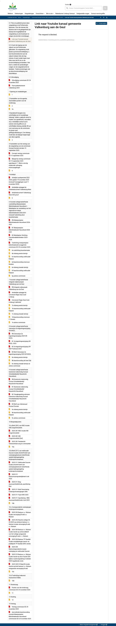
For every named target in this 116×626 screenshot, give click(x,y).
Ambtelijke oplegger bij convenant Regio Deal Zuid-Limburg (17, 295)
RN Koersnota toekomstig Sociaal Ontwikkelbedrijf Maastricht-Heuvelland (18, 381)
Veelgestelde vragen (82, 13)
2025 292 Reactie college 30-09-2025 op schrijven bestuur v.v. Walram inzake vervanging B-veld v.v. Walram (19, 523)
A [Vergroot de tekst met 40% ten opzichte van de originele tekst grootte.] (106, 17)
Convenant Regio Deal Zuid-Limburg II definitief (19, 301)
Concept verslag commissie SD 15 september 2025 (19, 154)
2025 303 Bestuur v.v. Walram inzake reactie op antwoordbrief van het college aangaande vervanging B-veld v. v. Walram (20, 533)
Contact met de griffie (98, 13)
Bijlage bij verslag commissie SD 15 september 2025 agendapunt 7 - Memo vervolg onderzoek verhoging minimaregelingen (19, 163)
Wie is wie (49, 13)
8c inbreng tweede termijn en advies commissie (19, 365)
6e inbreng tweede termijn (18, 267)
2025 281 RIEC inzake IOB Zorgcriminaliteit (18, 432)
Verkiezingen (19, 13)
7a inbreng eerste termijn (18, 305)
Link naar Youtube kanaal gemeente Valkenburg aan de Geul (20, 40)
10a (11, 447)
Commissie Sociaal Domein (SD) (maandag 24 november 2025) (47, 17)
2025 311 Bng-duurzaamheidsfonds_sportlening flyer (19, 484)
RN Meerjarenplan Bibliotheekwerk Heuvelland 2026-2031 (19, 222)
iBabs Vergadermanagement (89, 624)
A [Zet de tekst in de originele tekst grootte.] (100, 17)
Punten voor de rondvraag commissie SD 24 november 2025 (19, 589)
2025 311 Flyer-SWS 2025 (18, 495)
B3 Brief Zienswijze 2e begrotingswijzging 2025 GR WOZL (20, 353)
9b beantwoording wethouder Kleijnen (19, 414)
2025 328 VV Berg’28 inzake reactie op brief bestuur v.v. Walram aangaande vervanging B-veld (20, 566)
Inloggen (104, 624)
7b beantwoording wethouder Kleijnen (19, 310)
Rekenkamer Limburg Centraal (65, 13)
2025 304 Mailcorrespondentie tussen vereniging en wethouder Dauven (19, 549)
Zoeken (67, 4)
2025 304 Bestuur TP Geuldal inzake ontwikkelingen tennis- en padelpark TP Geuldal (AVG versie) (20, 541)
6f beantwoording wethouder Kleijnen (19, 272)
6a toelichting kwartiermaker (19, 250)
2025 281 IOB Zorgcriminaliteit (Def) (16, 437)
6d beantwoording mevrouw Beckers (19, 263)
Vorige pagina (101, 23)
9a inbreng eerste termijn (18, 409)
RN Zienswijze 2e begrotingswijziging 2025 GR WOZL (18, 336)
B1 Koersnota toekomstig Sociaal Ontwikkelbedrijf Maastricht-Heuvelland (18, 389)
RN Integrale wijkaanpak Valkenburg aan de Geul (18, 288)
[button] (105, 8)
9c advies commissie (17, 418)
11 (11, 593)
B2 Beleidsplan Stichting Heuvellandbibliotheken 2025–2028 (18, 237)
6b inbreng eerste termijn (18, 253)
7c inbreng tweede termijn (18, 314)
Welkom (10, 13)
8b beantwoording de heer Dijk (20, 360)
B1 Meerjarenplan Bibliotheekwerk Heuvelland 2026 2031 (19, 230)
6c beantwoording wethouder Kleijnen (19, 258)
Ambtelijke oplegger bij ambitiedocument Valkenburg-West (20, 188)
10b (11, 503)
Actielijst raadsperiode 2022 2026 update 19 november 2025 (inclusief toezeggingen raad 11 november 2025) (19, 181)
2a (11, 109)
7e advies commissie (17, 322)
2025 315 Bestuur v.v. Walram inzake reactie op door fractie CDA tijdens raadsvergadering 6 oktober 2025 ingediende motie (20, 558)
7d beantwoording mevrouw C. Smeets (19, 318)
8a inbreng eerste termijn (18, 357)
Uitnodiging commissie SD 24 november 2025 (20, 81)
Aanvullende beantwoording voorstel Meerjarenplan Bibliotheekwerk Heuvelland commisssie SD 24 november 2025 (20, 615)
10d (11, 581)
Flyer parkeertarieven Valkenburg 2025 (17, 87)
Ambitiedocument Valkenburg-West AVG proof (20, 194)
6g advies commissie (17, 276)
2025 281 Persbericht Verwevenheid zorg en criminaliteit (20, 443)
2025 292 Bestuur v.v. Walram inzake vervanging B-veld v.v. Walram (20, 515)
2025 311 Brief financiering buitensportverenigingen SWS (19, 490)
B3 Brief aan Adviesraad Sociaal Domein (18, 405)
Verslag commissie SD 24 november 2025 (18, 608)
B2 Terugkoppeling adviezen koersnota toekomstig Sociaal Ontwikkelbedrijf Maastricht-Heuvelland (19, 398)
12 (11, 600)
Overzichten (39, 13)
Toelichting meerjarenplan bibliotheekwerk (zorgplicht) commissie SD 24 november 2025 (19, 245)
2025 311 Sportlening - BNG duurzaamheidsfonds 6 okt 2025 (19, 499)
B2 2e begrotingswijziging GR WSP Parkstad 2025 (20, 348)
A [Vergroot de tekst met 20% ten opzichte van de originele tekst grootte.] (103, 17)
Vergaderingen (29, 13)
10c (11, 572)
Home (19, 17)
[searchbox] (83, 8)
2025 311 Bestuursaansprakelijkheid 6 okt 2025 (19, 476)
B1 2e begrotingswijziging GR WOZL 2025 (20, 342)
